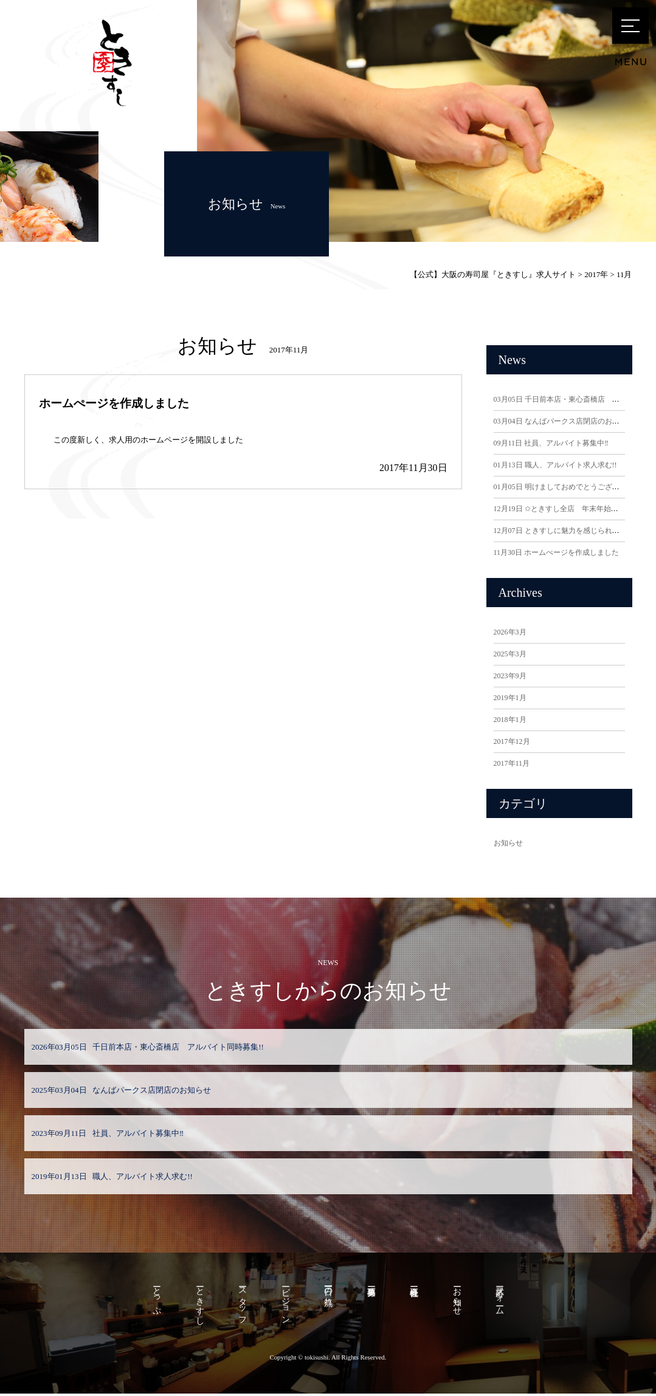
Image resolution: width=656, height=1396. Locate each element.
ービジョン (284, 1303)
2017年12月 (512, 741)
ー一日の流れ (328, 1294)
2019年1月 (510, 697)
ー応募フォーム (503, 1298)
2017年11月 (512, 763)
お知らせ (508, 843)
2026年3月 (510, 632)
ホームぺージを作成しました (114, 403)
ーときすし (197, 1303)
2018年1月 (510, 719)
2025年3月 (510, 654)
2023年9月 (510, 676)
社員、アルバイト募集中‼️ (551, 443)
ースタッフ (241, 1303)
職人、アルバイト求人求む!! (555, 465)
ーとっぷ (153, 1298)
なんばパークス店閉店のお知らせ (564, 421)
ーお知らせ (459, 1298)
